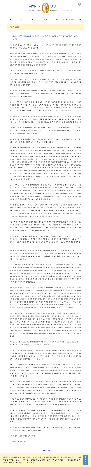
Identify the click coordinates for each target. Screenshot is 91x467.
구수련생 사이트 (58, 19)
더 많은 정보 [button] (31, 463)
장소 (45, 19)
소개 (21, 19)
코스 (33, 19)
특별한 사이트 (70, 19)
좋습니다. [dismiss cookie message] (86, 460)
